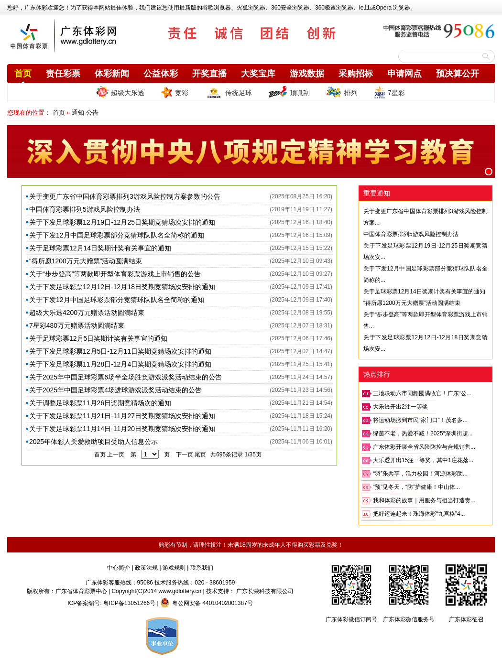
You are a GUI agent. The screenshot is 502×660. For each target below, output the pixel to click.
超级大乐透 (120, 92)
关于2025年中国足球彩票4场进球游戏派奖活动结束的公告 (115, 390)
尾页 (200, 454)
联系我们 (201, 567)
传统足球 (228, 92)
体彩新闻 (112, 73)
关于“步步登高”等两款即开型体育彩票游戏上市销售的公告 (115, 274)
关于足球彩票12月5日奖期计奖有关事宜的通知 (98, 338)
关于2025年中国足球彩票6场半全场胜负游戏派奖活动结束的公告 (125, 377)
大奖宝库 (258, 73)
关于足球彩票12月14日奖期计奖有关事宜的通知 (100, 248)
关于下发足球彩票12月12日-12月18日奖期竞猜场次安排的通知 (122, 287)
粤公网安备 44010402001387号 (206, 603)
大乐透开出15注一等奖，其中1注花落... (423, 460)
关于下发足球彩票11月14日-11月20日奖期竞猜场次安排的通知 (122, 429)
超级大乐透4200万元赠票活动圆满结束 (86, 312)
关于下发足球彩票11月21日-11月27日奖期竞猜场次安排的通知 (122, 416)
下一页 (184, 454)
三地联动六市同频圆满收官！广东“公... (422, 393)
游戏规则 (174, 567)
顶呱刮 (289, 92)
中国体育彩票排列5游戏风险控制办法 (84, 209)
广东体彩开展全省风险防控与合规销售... (424, 447)
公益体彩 (160, 73)
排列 (342, 92)
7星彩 (389, 92)
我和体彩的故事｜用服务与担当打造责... (424, 500)
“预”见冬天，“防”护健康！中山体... (416, 487)
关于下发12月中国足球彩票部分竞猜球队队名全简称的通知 (116, 235)
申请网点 (404, 73)
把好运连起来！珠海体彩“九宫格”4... (419, 513)
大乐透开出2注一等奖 (400, 406)
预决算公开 (457, 73)
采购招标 (355, 73)
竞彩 (174, 92)
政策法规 (146, 567)
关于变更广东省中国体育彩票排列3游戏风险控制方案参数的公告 (124, 196)
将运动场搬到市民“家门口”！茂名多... (420, 420)
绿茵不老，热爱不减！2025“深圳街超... (423, 433)
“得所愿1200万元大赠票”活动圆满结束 (85, 261)
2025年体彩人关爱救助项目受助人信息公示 (93, 441)
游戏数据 (307, 73)
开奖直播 (209, 73)
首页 (23, 73)
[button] (488, 171)
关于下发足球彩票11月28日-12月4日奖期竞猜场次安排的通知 (120, 364)
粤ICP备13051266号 (129, 603)
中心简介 (118, 567)
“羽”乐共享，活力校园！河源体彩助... (420, 473)
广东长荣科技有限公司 (265, 591)
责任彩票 (63, 73)
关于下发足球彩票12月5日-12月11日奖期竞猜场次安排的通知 (120, 351)
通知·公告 (85, 112)
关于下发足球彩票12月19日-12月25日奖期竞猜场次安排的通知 (122, 222)
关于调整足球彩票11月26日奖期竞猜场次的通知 (100, 403)
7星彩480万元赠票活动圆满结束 (76, 325)
